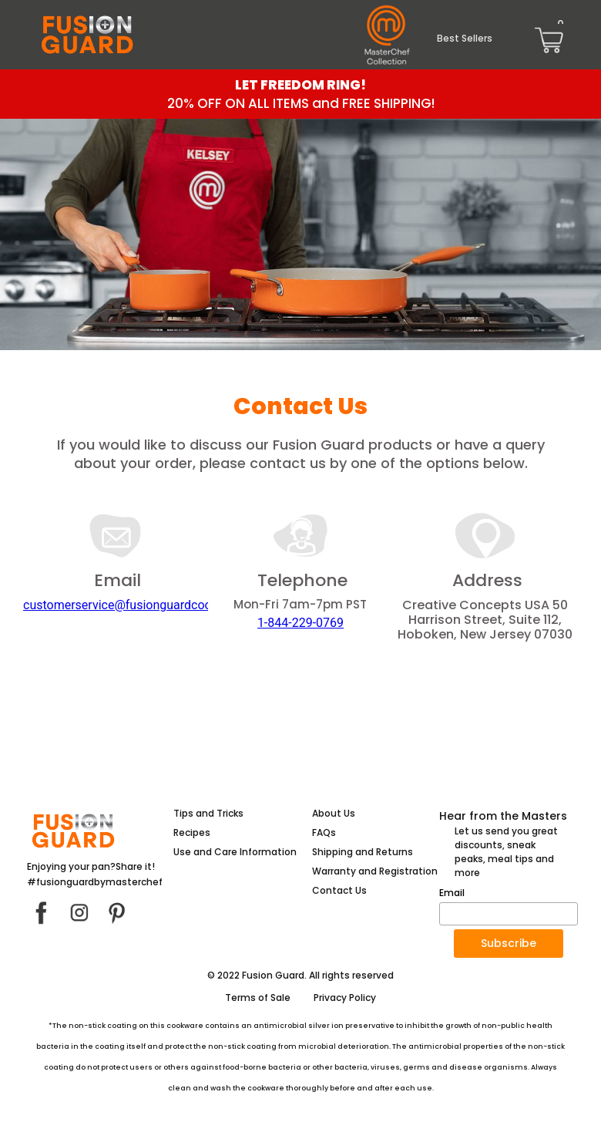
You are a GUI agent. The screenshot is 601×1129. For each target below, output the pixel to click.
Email (452, 893)
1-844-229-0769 (300, 622)
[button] (508, 943)
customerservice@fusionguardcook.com (134, 605)
